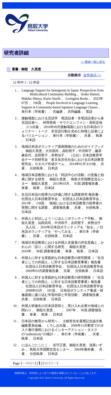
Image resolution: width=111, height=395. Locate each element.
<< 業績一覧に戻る (93, 61)
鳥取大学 (28, 24)
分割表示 (75, 75)
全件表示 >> (92, 75)
